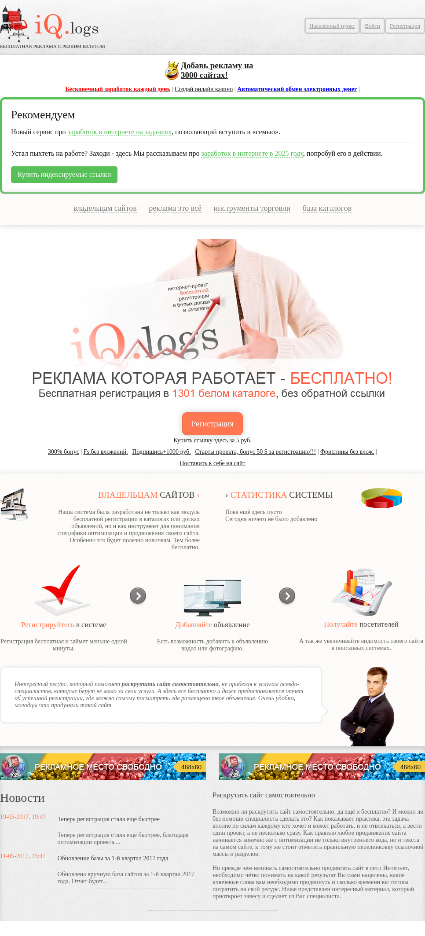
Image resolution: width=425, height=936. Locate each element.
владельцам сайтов (105, 208)
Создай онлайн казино (204, 89)
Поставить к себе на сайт (212, 463)
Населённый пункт (332, 25)
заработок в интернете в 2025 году (252, 153)
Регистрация (405, 25)
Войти (372, 25)
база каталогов (327, 208)
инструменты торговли (252, 208)
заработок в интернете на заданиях (120, 132)
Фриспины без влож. (347, 451)
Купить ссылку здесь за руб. (212, 440)
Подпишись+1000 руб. (161, 451)
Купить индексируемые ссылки (64, 174)
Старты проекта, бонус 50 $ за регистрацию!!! (255, 451)
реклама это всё (175, 208)
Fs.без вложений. (106, 451)
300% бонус (63, 451)
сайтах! (217, 70)
